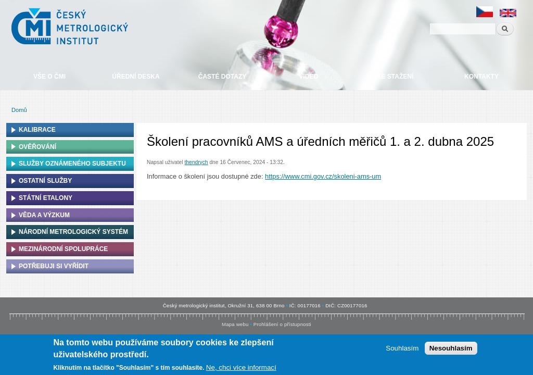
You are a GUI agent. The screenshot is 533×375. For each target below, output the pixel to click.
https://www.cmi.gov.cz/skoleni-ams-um (323, 176)
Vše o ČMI (49, 76)
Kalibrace (37, 129)
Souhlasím (402, 348)
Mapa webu (235, 324)
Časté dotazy (222, 76)
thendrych (196, 162)
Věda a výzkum (44, 215)
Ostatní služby (45, 180)
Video (308, 76)
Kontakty (481, 76)
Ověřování (37, 147)
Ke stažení (395, 76)
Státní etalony (45, 198)
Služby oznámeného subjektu (72, 163)
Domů (19, 110)
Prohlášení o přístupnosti (282, 324)
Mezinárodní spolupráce (63, 249)
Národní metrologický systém (73, 231)
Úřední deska (135, 76)
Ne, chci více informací (241, 367)
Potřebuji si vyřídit (53, 266)
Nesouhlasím (451, 348)
